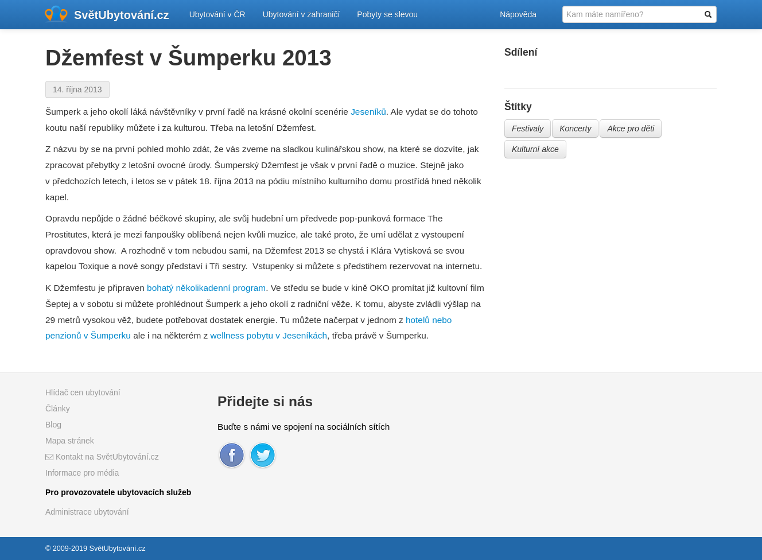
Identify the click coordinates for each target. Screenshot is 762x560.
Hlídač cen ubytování (82, 392)
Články (57, 408)
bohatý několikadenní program (206, 288)
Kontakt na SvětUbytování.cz (102, 456)
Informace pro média (82, 472)
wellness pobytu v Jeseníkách (268, 335)
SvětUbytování (121, 15)
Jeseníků (368, 111)
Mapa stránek (69, 440)
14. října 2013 (77, 89)
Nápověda (518, 14)
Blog (53, 424)
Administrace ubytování (87, 511)
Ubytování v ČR (217, 14)
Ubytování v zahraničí (301, 14)
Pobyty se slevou (387, 14)
